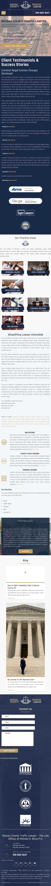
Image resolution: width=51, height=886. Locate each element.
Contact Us (7, 512)
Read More (11, 598)
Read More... (36, 449)
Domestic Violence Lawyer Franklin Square (27, 417)
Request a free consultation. (15, 46)
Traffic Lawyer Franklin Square (39, 424)
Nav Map (46, 883)
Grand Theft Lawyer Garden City (17, 419)
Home (5, 501)
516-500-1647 (42, 13)
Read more (25, 551)
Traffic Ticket (7, 504)
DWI (4, 509)
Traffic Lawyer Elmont (22, 424)
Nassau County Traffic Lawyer (18, 883)
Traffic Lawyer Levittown (8, 426)
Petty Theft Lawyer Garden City (27, 422)
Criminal (5, 507)
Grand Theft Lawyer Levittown (37, 419)
